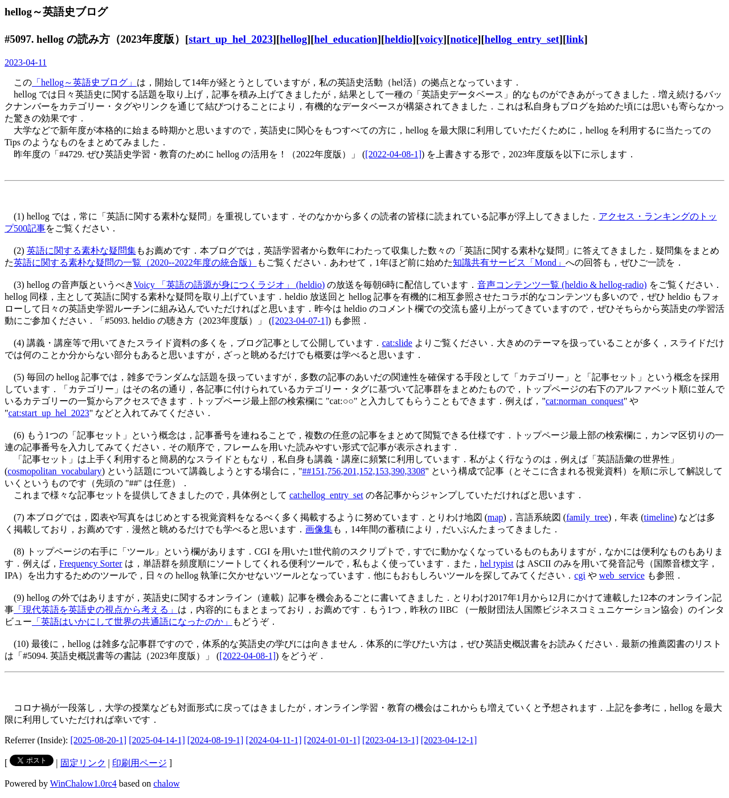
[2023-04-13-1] (390, 740)
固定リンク (83, 763)
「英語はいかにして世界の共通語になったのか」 (132, 621)
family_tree (587, 517)
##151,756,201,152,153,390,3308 (363, 471)
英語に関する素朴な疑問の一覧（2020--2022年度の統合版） (135, 262)
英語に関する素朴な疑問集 (81, 250)
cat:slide (397, 343)
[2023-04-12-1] (449, 740)
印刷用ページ (139, 763)
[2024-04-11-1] (273, 740)
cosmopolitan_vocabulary (54, 471)
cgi (579, 575)
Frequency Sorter (90, 563)
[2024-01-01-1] (332, 740)
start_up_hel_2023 (231, 39)
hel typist (497, 563)
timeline (659, 517)
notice (464, 39)
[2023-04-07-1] (300, 320)
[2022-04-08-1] (393, 154)
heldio (398, 39)
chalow (166, 783)
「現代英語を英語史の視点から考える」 (96, 609)
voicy (432, 39)
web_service (622, 575)
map (495, 517)
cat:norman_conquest (585, 401)
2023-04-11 (26, 62)
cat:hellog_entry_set (326, 495)
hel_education (346, 39)
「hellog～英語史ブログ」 (84, 82)
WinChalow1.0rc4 (83, 783)
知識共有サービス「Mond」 (509, 262)
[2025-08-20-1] (99, 740)
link (575, 39)
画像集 (319, 529)
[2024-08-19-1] (215, 740)
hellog (293, 39)
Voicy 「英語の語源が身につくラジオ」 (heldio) (229, 285)
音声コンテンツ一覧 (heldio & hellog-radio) (561, 285)
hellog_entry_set (522, 39)
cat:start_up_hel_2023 (49, 413)
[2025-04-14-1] (157, 740)
